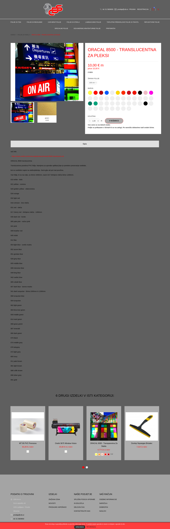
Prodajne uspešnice (58, 507)
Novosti (52, 503)
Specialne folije (61, 28)
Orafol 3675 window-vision (66, 443)
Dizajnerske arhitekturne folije (87, 28)
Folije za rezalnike (34, 22)
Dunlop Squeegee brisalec (141, 443)
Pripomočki (110, 28)
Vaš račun (105, 494)
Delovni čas (79, 507)
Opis (85, 144)
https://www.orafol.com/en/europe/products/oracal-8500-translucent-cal (38, 156)
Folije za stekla (73, 22)
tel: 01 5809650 (106, 9)
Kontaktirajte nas (82, 511)
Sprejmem (80, 527)
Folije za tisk (15, 22)
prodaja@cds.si (121, 9)
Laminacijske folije (93, 22)
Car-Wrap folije (54, 22)
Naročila (103, 503)
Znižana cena (54, 499)
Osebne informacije (108, 499)
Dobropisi (103, 507)
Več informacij (91, 527)
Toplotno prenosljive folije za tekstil (123, 22)
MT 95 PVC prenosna (27, 443)
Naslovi (102, 511)
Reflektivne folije (152, 22)
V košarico (114, 121)
